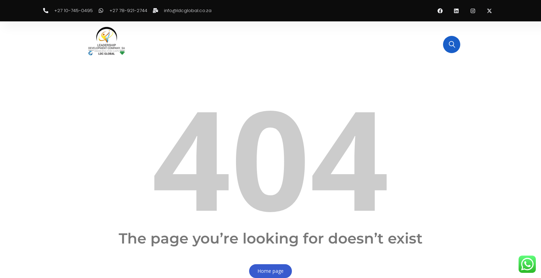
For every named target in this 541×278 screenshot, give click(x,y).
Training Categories (273, 44)
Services (319, 44)
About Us (195, 44)
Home (165, 44)
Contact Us (354, 44)
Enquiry (228, 44)
